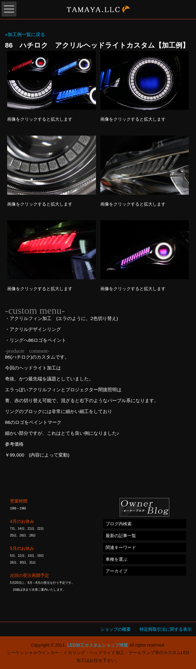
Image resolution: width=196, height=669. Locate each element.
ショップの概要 (115, 629)
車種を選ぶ (116, 559)
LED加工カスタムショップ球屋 (97, 645)
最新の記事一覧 (121, 535)
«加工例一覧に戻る (25, 34)
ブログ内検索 (119, 523)
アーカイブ (116, 571)
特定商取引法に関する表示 (165, 629)
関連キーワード (121, 547)
